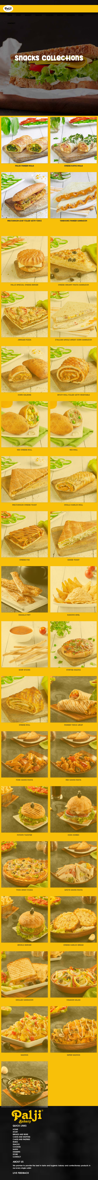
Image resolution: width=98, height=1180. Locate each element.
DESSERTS (71, 15)
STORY (18, 15)
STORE (80, 15)
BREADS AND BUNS (20, 1134)
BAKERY (28, 15)
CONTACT (11, 23)
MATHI (60, 15)
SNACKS (38, 15)
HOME (10, 15)
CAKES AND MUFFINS (21, 1137)
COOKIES (49, 15)
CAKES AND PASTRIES (21, 1139)
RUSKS (15, 1142)
